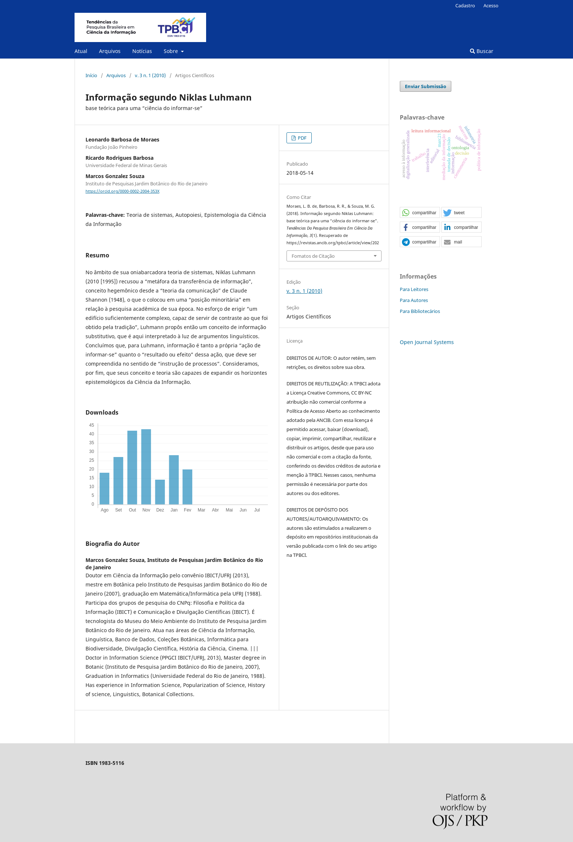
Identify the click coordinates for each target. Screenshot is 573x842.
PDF (302, 138)
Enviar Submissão (425, 86)
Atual (81, 51)
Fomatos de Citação (313, 256)
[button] (420, 212)
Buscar (481, 51)
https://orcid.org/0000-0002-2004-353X (122, 191)
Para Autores (414, 300)
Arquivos (110, 51)
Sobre (171, 51)
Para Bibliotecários (420, 311)
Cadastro (465, 5)
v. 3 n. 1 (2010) (150, 75)
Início (91, 75)
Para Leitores (414, 289)
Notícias (142, 51)
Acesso (490, 5)
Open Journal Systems (427, 342)
